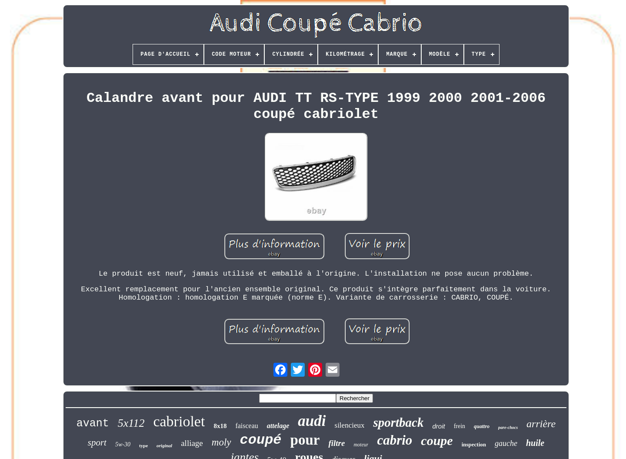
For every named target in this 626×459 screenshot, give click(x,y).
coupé (261, 440)
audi (312, 420)
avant (93, 423)
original (164, 445)
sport (97, 442)
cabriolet (179, 421)
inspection (474, 444)
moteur (360, 445)
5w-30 (122, 444)
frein (459, 426)
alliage (192, 443)
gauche (506, 443)
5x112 (131, 423)
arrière (541, 423)
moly (221, 442)
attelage (278, 425)
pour (305, 440)
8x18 (219, 425)
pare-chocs (508, 427)
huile (535, 443)
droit (438, 426)
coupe (437, 440)
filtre (336, 443)
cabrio (394, 440)
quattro (481, 426)
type (143, 445)
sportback (398, 422)
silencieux (350, 425)
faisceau (246, 425)
